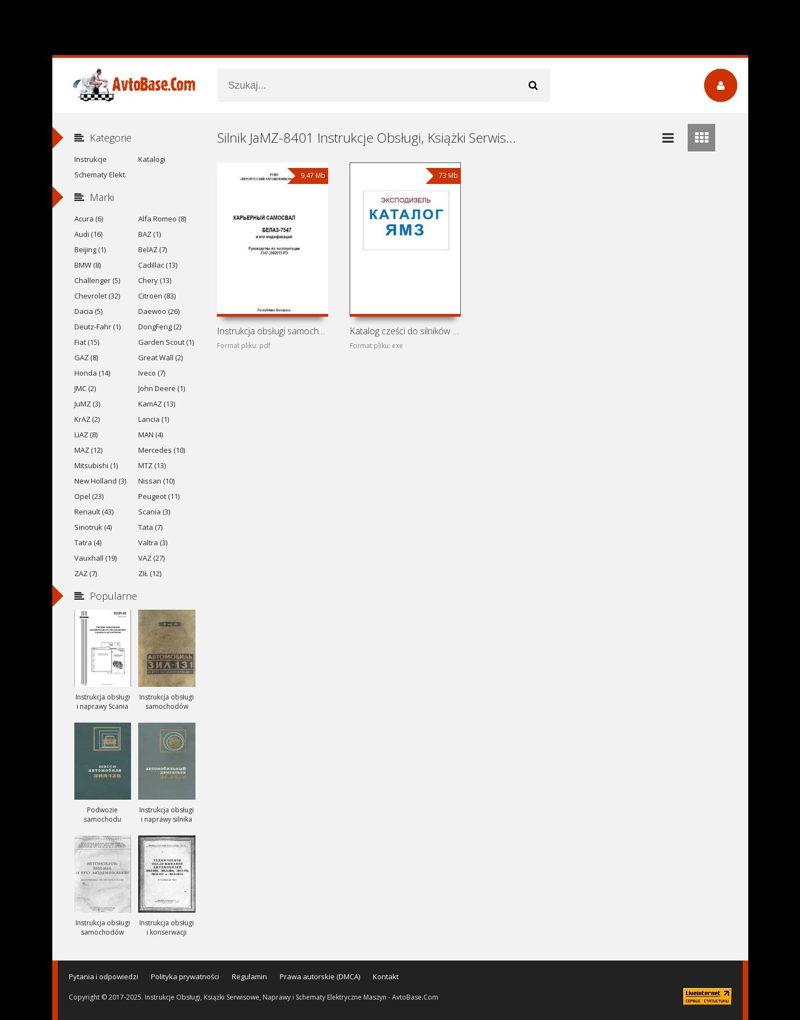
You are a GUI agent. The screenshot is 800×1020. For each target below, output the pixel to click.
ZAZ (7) (85, 573)
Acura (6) (88, 219)
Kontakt (386, 976)
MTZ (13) (152, 465)
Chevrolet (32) (97, 296)
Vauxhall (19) (95, 558)
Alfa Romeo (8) (162, 219)
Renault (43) (93, 512)
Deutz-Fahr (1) (97, 327)
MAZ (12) (88, 450)
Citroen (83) (157, 296)
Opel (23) (89, 496)
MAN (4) (150, 435)
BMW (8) (87, 265)
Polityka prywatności (185, 976)
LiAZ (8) (85, 435)
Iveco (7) (151, 373)
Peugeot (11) (158, 496)
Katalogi (151, 159)
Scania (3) (154, 512)
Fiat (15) (86, 342)
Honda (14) (92, 373)
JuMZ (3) (87, 404)
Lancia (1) (153, 419)
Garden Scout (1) (166, 342)
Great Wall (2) (160, 357)
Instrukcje (90, 159)
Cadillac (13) (157, 265)
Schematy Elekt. (100, 175)
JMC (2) (85, 388)
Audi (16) (88, 234)
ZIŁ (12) (149, 573)
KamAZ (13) (156, 404)
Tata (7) (150, 527)
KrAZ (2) (87, 419)
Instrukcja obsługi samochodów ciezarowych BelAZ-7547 (272, 331)
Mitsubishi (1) (96, 465)
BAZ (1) (149, 234)
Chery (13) (154, 280)
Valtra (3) (152, 542)
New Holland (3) (100, 481)
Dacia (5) (88, 311)
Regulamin (249, 976)
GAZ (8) (86, 357)
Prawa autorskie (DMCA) (320, 976)
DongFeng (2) (159, 327)
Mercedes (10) (161, 450)
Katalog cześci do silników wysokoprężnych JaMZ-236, (405, 331)
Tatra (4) (87, 542)
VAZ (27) (151, 558)
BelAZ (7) (152, 249)
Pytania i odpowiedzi (103, 976)
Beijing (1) (90, 249)
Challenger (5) (97, 280)
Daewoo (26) (158, 311)
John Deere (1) (161, 388)
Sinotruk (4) (93, 527)
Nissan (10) (156, 481)
